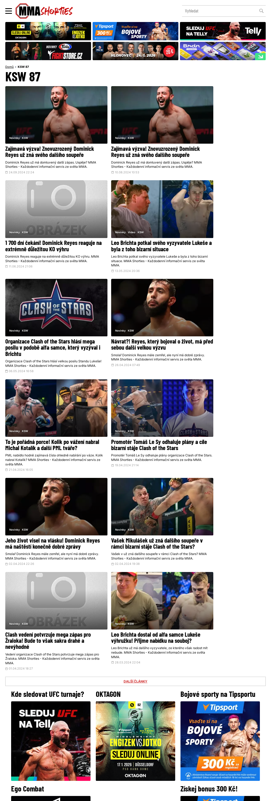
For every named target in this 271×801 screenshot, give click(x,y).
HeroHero (117, 754)
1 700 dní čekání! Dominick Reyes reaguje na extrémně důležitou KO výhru (219, 146)
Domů (9, 67)
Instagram (156, 716)
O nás (95, 754)
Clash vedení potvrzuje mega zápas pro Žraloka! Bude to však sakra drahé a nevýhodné (135, 431)
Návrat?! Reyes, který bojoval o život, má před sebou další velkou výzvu (223, 238)
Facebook (117, 716)
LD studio (213, 794)
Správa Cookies (118, 794)
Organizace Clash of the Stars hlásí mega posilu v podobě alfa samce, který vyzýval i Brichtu (131, 241)
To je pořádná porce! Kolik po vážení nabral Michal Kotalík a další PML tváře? (44, 336)
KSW (25, 128)
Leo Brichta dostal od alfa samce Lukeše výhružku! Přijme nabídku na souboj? (221, 431)
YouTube (193, 716)
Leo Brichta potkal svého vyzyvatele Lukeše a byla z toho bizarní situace (45, 238)
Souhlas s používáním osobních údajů (161, 794)
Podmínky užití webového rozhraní (77, 794)
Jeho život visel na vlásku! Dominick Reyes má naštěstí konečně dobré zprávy (221, 336)
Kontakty (135, 744)
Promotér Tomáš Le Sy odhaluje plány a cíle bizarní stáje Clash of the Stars (134, 333)
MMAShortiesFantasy (157, 754)
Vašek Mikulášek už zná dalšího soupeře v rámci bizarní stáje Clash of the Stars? (46, 431)
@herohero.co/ (94, 698)
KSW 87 (23, 67)
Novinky (14, 128)
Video (25, 223)
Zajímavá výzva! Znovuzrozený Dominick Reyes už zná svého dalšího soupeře (46, 146)
